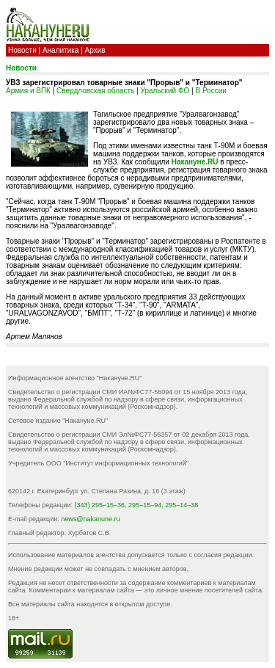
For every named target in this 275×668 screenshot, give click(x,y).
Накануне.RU (195, 162)
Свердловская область (95, 91)
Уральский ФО (165, 91)
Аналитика (61, 50)
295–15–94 (144, 505)
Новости (22, 50)
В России (210, 91)
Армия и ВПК (28, 91)
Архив (95, 50)
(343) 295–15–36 (100, 505)
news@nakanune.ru (90, 519)
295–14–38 (181, 505)
